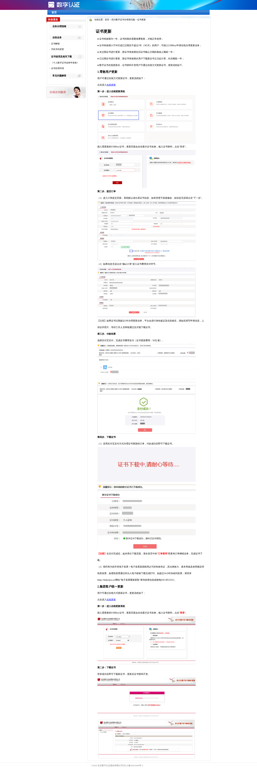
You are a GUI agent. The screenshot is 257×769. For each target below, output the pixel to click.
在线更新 (111, 85)
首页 (54, 12)
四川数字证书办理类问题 (123, 19)
